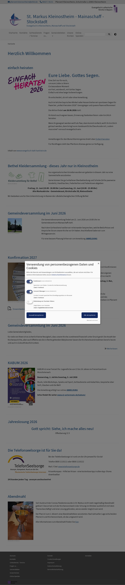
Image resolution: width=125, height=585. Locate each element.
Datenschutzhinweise (59, 275)
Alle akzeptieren (89, 315)
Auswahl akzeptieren (36, 315)
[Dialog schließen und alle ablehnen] (98, 262)
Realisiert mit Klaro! (92, 320)
